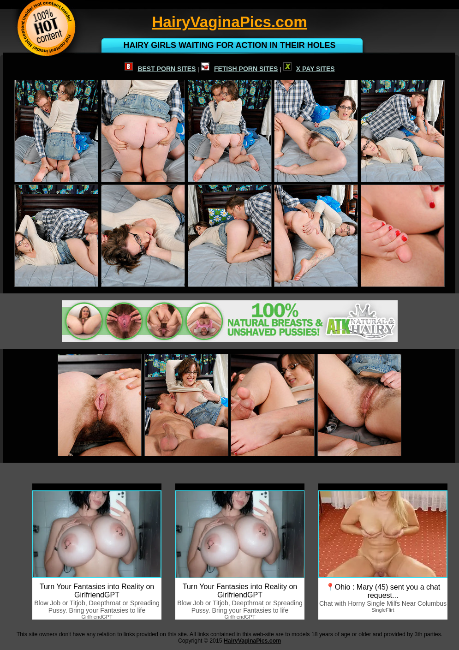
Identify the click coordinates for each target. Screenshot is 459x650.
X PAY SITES (309, 68)
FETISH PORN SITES (239, 68)
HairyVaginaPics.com (252, 641)
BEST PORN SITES (160, 68)
